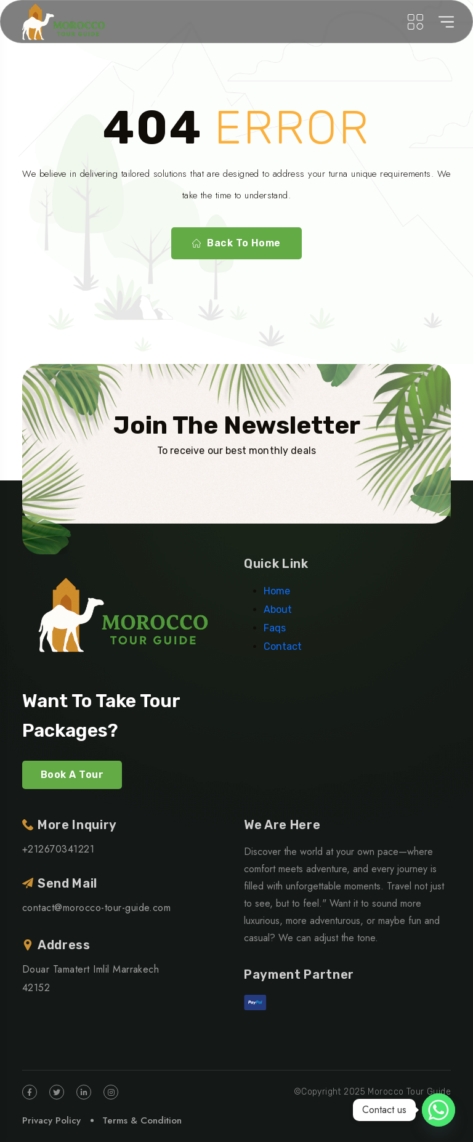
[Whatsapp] (438, 1110)
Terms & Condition (142, 1120)
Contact (283, 646)
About (278, 609)
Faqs (275, 628)
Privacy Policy (51, 1120)
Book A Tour (72, 774)
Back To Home (236, 243)
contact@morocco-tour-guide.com (96, 908)
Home (277, 591)
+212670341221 (58, 849)
